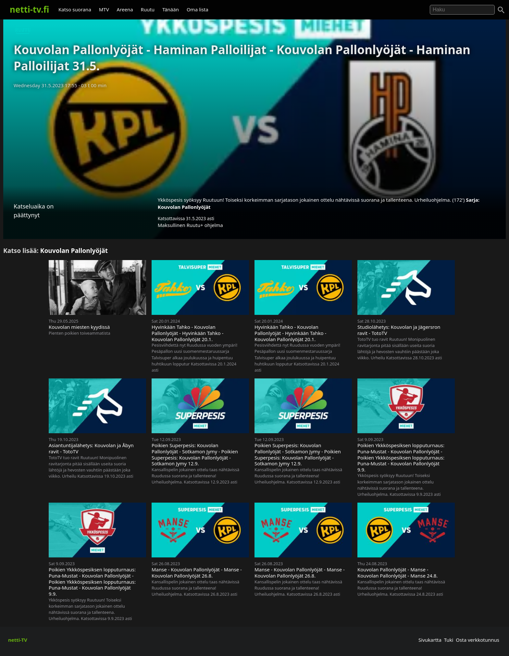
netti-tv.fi (29, 9)
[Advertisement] (254, 140)
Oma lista (197, 9)
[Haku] (501, 10)
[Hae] (462, 10)
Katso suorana (74, 9)
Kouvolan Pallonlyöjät (184, 207)
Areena (125, 9)
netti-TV (17, 640)
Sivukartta (429, 640)
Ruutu (148, 9)
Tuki (448, 640)
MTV (104, 9)
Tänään (170, 9)
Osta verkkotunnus (477, 640)
